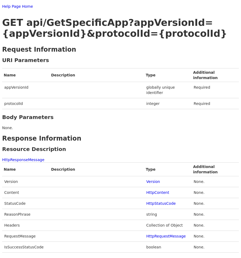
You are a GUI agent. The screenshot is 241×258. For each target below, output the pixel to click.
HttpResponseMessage (23, 160)
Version (153, 181)
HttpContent (157, 192)
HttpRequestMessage (166, 236)
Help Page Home (17, 6)
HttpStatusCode (161, 203)
